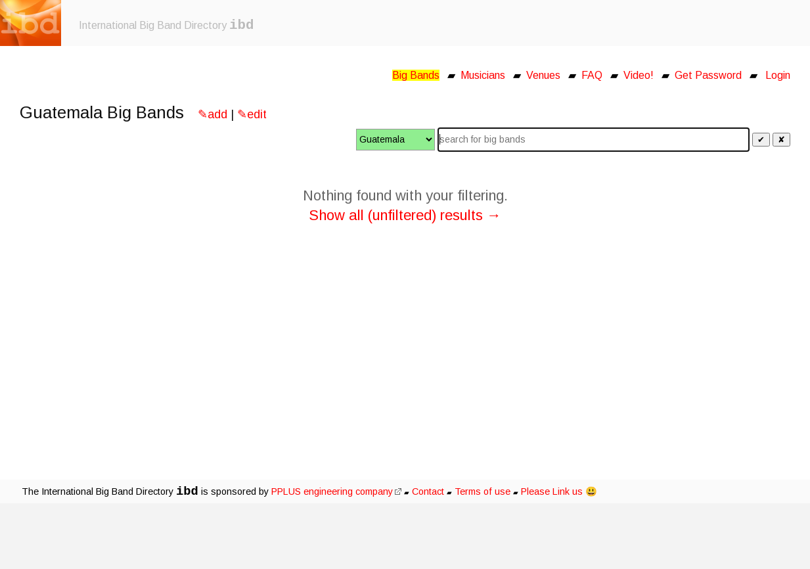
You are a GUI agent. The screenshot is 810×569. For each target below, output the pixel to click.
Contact (428, 491)
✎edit (252, 114)
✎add (212, 114)
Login (777, 75)
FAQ (591, 75)
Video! (638, 75)
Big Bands (415, 75)
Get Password (708, 75)
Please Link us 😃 (559, 491)
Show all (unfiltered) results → (405, 215)
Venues (543, 75)
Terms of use (482, 491)
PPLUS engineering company (336, 491)
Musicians (483, 75)
